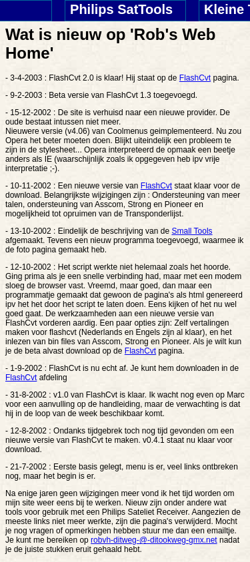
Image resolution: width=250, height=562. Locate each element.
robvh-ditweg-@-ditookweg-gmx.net (154, 540)
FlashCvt (195, 78)
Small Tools (191, 231)
